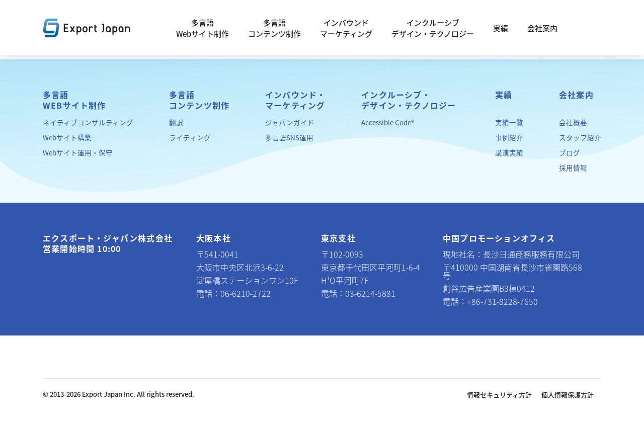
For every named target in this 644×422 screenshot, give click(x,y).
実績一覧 (509, 122)
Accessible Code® (387, 122)
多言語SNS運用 (289, 137)
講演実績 (509, 152)
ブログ (569, 152)
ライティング (190, 137)
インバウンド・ (295, 100)
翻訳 (176, 122)
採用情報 (573, 167)
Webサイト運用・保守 (78, 152)
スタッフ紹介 (580, 137)
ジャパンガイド (289, 122)
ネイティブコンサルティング (88, 122)
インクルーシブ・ (408, 100)
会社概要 (573, 122)
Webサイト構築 (67, 137)
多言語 (74, 100)
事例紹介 (509, 137)
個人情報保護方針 (567, 394)
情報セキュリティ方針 (499, 394)
